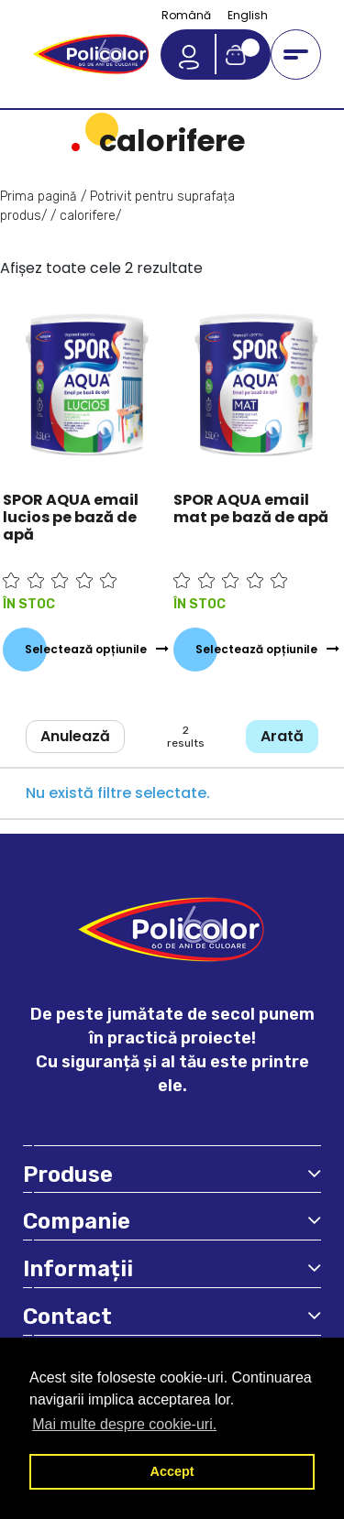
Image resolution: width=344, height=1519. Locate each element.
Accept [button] (172, 1471)
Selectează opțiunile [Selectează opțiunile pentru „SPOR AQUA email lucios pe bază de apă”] (86, 649)
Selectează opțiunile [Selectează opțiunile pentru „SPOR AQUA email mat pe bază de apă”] (256, 649)
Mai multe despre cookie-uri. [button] (124, 1424)
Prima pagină (38, 196)
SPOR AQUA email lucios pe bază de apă (71, 517)
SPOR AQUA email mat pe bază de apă (250, 508)
